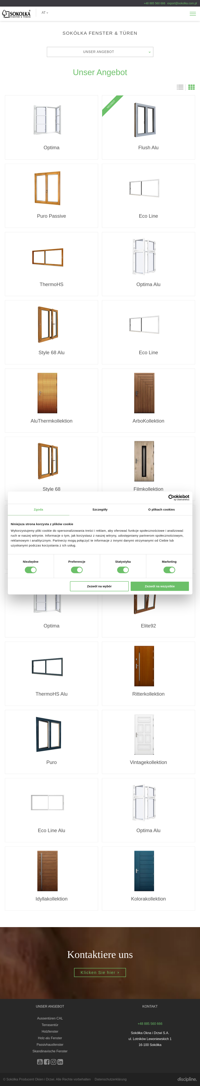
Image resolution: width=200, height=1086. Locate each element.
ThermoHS (51, 284)
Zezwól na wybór (99, 586)
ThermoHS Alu (51, 694)
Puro (51, 762)
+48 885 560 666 (154, 3)
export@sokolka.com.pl (182, 3)
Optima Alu (148, 284)
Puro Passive (51, 216)
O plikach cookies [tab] (161, 509)
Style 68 (51, 489)
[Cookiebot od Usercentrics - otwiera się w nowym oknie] (171, 498)
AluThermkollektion (51, 420)
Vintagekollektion (148, 762)
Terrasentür (50, 1025)
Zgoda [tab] (38, 509)
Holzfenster (50, 1031)
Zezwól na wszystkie (160, 586)
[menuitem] (45, 13)
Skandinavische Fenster (49, 1051)
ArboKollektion (148, 420)
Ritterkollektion (148, 694)
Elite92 (148, 625)
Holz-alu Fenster (50, 1038)
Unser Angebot (117, 52)
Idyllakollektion (51, 898)
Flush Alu (148, 127)
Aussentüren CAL (50, 1018)
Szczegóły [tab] (100, 509)
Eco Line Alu (51, 830)
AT (45, 12)
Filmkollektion (148, 489)
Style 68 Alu (51, 352)
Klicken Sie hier (100, 992)
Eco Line (148, 216)
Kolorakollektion (148, 898)
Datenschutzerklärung (111, 1079)
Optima (51, 127)
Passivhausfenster (50, 1044)
